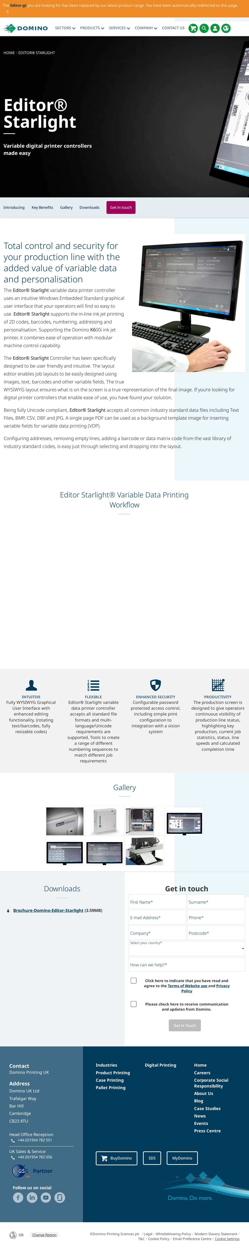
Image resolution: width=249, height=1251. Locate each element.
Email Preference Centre (192, 1239)
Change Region (44, 1235)
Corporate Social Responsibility (211, 1083)
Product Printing (113, 1073)
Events (201, 1124)
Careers (202, 1073)
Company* (140, 933)
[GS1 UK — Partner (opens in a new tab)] (32, 1171)
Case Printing (110, 1080)
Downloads (90, 207)
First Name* (141, 902)
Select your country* (146, 942)
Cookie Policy (158, 1239)
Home (200, 1065)
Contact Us (173, 27)
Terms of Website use (188, 985)
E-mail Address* (145, 917)
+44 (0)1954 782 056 (35, 1157)
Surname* (199, 902)
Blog (198, 1101)
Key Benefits (42, 207)
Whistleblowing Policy (173, 1234)
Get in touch (121, 207)
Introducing (14, 207)
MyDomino (185, 1158)
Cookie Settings (227, 1239)
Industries (106, 1065)
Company (146, 27)
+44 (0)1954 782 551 (35, 1140)
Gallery (66, 207)
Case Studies (207, 1109)
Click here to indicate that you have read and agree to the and (187, 986)
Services (119, 27)
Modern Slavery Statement (216, 1234)
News (200, 1116)
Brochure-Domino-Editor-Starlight (48, 910)
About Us (203, 1094)
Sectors (65, 27)
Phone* (196, 917)
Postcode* (199, 933)
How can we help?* (148, 964)
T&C (141, 1239)
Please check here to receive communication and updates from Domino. (186, 1007)
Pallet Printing (111, 1088)
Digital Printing (160, 1065)
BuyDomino (117, 1159)
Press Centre (207, 1131)
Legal (148, 1234)
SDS (154, 1158)
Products (92, 27)
